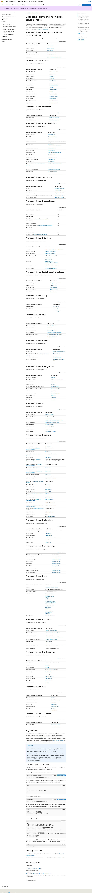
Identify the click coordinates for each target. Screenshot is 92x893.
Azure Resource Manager (58, 740)
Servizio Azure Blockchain (54, 117)
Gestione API (53, 377)
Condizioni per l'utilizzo (69, 892)
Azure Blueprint (48, 457)
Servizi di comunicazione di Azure (57, 379)
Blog (36, 892)
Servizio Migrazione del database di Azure (53, 537)
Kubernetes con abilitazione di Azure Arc (54, 332)
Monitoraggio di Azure (56, 556)
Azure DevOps (56, 306)
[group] (46, 830)
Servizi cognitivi (50, 50)
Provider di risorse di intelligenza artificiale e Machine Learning (84, 16)
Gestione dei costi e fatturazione (51, 453)
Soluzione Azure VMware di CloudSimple (55, 173)
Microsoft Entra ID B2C (57, 357)
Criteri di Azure (48, 484)
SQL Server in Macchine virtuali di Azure (52, 266)
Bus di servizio (53, 399)
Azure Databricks (53, 74)
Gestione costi (47, 467)
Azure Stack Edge (49, 535)
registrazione (42, 737)
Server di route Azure (49, 603)
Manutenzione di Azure (52, 157)
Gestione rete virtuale (49, 611)
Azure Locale (49, 327)
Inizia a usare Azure (86, 4)
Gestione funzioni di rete (55, 724)
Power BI (51, 91)
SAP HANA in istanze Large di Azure (54, 152)
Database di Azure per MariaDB (50, 251)
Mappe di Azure (54, 704)
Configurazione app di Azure (55, 283)
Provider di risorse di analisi (83, 17)
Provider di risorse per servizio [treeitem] (8, 29)
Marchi (82, 892)
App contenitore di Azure (59, 188)
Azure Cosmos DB (48, 258)
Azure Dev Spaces (53, 287)
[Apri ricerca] (86, 2)
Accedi (89, 1)
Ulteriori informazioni (60, 857)
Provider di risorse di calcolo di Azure (83, 21)
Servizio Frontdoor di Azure (50, 601)
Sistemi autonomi (50, 45)
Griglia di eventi (53, 382)
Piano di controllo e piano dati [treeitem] (8, 31)
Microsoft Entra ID (56, 353)
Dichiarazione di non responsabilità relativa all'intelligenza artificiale (13, 892)
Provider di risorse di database (83, 27)
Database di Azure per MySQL (50, 253)
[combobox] (8, 14)
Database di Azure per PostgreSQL (51, 255)
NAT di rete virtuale (48, 609)
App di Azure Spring (51, 134)
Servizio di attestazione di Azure (51, 630)
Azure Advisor (47, 445)
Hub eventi (53, 384)
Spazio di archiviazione (49, 676)
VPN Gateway (47, 613)
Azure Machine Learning (51, 54)
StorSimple (47, 667)
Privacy (45, 892)
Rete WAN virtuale (48, 612)
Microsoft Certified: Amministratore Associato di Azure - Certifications (39, 873)
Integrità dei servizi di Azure (50, 502)
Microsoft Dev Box (53, 285)
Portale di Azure (48, 493)
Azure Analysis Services (54, 71)
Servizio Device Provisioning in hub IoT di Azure (54, 420)
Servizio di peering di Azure (50, 615)
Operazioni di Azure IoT (49, 414)
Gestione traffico (48, 607)
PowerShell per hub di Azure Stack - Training (34, 868)
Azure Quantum (51, 161)
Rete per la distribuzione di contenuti (51, 587)
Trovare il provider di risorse (42, 29)
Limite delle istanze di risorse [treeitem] (8, 34)
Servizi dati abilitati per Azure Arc (53, 325)
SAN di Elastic (47, 665)
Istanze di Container (58, 190)
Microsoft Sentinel (49, 643)
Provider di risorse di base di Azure (83, 25)
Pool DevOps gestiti (56, 311)
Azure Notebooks (53, 291)
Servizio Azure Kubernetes (60, 195)
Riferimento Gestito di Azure (50, 249)
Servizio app (53, 702)
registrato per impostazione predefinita (41, 218)
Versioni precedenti (30, 892)
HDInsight (51, 87)
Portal (80, 4)
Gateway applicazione (49, 593)
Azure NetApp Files (48, 671)
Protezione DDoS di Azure (49, 596)
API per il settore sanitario (55, 388)
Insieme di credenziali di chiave (51, 639)
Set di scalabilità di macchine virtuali (54, 145)
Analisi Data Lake (53, 80)
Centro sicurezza (49, 641)
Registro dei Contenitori (59, 192)
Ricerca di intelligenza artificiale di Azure (54, 57)
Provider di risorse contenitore (83, 23)
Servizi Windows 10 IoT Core (50, 431)
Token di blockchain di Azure (54, 119)
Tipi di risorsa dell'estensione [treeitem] (8, 32)
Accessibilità (77, 892)
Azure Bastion (47, 595)
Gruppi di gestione (48, 489)
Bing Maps (53, 697)
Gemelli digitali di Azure (49, 424)
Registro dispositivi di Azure (50, 416)
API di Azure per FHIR (54, 386)
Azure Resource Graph (49, 499)
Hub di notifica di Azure (55, 393)
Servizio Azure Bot (50, 48)
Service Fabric (50, 167)
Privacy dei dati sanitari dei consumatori (55, 892)
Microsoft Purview (53, 98)
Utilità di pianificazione (49, 511)
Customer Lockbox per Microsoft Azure (53, 632)
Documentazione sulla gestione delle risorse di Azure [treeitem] (8, 17)
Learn (27, 12)
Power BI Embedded (53, 94)
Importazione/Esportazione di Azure (51, 669)
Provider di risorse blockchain (83, 19)
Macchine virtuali (51, 144)
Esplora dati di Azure (53, 89)
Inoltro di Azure (53, 397)
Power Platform (53, 395)
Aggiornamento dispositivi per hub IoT (52, 422)
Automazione (47, 451)
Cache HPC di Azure (48, 678)
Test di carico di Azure (54, 289)
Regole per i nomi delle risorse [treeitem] (8, 24)
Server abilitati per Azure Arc (52, 330)
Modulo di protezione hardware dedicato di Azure (55, 637)
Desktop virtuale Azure (52, 148)
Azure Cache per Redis (59, 249)
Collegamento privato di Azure (50, 602)
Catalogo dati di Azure (54, 96)
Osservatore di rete (48, 606)
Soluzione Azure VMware (52, 136)
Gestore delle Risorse (36, 12)
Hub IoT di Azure (48, 418)
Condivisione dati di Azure (54, 85)
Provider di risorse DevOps (82, 31)
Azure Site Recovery (48, 497)
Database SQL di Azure (49, 261)
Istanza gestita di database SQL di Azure (52, 262)
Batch (49, 138)
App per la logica (54, 390)
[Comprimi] (14, 12)
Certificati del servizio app (55, 699)
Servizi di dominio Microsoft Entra (59, 351)
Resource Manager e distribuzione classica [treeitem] (9, 27)
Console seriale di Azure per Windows (55, 163)
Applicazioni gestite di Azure (50, 516)
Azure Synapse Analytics (54, 102)
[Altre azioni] (65, 13)
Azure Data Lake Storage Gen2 (55, 82)
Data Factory (52, 78)
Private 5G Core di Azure (55, 726)
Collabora (40, 892)
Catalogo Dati (52, 76)
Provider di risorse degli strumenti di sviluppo (84, 29)
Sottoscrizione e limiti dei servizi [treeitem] (9, 23)
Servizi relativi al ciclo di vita (50, 479)
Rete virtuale (47, 608)
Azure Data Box (48, 533)
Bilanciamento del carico (49, 604)
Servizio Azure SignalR (55, 706)
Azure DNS (47, 597)
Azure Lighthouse (48, 487)
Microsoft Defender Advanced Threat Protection (54, 646)
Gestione (42, 12)
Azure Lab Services (51, 150)
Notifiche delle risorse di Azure (50, 505)
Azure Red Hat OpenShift (59, 197)
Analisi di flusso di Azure (54, 100)
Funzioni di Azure (54, 710)
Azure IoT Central (48, 429)
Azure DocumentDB (48, 259)
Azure (30, 12)
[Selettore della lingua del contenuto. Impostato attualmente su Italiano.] (4, 890)
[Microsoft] (2, 1)
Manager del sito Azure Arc (52, 336)
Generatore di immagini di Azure (54, 169)
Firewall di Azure (48, 600)
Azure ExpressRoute (48, 598)
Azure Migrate (48, 540)
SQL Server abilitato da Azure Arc (51, 268)
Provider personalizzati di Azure (50, 476)
